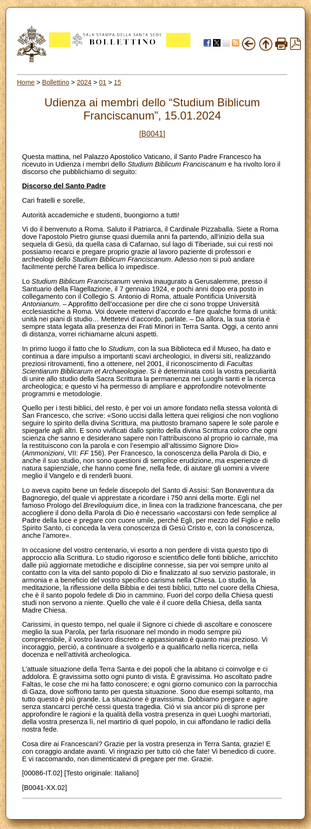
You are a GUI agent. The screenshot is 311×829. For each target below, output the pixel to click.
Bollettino (55, 82)
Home (25, 82)
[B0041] (152, 134)
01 (102, 82)
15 (118, 82)
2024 (84, 82)
